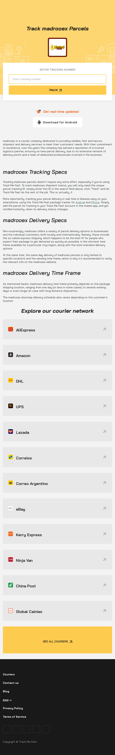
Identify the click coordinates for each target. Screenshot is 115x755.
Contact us (11, 683)
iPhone (95, 202)
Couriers (9, 674)
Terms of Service (14, 716)
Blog (6, 691)
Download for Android (60, 122)
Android (80, 202)
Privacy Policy (13, 708)
